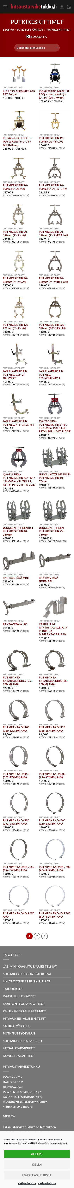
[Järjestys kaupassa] (36, 47)
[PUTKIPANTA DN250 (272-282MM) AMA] (19, 803)
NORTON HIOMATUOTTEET (24, 1003)
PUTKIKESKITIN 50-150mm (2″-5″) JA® (15, 233)
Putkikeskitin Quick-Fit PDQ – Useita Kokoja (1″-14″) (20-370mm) (54, 94)
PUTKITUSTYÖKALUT (30, 29)
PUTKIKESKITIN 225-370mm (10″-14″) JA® (52, 326)
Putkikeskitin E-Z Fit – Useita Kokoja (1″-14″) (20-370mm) (17, 141)
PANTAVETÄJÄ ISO (15, 624)
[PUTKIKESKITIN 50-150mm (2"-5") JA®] (19, 214)
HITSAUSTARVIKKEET (19, 1048)
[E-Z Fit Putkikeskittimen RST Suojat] (19, 73)
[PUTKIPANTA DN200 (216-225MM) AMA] (55, 756)
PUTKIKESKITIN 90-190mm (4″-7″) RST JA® (54, 280)
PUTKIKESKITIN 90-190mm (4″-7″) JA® (15, 280)
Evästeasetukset (37, 1175)
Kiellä (37, 1164)
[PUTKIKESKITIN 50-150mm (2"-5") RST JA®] (55, 214)
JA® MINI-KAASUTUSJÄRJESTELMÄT (30, 966)
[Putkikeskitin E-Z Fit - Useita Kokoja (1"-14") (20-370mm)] (19, 121)
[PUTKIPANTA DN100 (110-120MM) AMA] (19, 710)
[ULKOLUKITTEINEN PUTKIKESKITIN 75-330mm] (55, 510)
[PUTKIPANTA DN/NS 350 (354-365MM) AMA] (19, 849)
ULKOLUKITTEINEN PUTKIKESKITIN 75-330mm (51, 531)
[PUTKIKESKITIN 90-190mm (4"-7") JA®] (19, 261)
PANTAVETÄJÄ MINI (16, 577)
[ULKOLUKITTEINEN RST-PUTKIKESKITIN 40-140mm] (19, 510)
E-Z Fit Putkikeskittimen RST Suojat (19, 92)
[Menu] (5, 6)
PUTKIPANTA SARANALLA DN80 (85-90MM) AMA (53, 681)
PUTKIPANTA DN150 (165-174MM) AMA (16, 775)
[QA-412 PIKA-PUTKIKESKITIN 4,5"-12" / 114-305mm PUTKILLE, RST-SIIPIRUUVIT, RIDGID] (19, 457)
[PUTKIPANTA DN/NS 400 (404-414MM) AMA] (55, 849)
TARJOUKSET (13, 989)
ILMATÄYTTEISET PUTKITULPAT (26, 981)
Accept (37, 1154)
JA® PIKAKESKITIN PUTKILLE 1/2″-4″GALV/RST (51, 375)
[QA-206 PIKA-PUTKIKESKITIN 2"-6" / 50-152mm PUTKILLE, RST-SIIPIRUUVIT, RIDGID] (55, 404)
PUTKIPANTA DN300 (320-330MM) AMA (52, 822)
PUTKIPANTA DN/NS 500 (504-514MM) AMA (54, 915)
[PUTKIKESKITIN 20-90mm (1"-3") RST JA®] (55, 168)
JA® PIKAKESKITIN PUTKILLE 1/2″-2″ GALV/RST (15, 375)
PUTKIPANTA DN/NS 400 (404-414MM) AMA (54, 868)
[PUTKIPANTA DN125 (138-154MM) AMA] (55, 710)
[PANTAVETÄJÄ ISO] (19, 607)
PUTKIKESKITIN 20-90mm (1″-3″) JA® (15, 187)
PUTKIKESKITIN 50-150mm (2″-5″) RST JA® (54, 233)
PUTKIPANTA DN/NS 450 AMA (18, 915)
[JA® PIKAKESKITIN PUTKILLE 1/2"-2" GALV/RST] (19, 354)
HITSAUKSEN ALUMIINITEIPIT (24, 1018)
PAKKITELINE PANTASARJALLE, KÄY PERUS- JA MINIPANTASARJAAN (53, 629)
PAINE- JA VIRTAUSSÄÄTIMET (24, 1011)
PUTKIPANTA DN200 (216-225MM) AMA (52, 775)
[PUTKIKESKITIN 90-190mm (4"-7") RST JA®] (55, 261)
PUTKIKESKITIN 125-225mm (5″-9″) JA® (16, 326)
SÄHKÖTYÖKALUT (17, 1026)
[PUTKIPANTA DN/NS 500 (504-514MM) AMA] (55, 896)
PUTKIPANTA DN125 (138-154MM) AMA (52, 729)
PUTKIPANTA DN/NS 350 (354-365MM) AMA (18, 868)
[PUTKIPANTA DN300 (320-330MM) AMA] (55, 803)
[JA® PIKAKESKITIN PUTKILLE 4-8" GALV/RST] (19, 404)
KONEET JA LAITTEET (19, 1055)
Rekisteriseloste (27, 1183)
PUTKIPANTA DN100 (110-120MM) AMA (16, 729)
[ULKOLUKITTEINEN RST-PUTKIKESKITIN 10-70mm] (55, 457)
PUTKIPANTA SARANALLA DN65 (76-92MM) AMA (17, 681)
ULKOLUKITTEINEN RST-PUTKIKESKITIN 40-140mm (18, 531)
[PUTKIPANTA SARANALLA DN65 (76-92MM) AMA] (19, 660)
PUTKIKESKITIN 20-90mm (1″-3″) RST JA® (53, 187)
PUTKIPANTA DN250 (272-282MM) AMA (16, 822)
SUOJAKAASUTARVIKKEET (22, 1041)
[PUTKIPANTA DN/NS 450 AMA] (19, 896)
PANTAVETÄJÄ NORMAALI (48, 579)
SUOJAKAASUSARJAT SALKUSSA (27, 974)
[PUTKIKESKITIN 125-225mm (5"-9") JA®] (19, 307)
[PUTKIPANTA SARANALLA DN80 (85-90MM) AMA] (55, 660)
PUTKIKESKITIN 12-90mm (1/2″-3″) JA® (51, 140)
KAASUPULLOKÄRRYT (19, 996)
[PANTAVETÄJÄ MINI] (19, 560)
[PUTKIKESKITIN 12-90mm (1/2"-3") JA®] (55, 121)
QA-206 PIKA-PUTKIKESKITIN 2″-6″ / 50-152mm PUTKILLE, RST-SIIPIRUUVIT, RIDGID (55, 426)
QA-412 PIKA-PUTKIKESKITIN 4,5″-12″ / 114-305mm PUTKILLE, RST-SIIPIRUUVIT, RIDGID (19, 479)
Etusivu (8, 29)
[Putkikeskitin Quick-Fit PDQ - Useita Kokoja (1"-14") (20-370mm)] (55, 73)
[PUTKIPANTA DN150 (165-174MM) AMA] (19, 756)
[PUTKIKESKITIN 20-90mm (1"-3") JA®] (19, 168)
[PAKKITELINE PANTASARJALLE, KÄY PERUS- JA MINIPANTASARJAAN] (55, 607)
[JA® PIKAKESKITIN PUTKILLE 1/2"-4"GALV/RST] (55, 354)
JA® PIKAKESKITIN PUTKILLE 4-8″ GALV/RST (19, 423)
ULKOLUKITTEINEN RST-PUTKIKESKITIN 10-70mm (55, 478)
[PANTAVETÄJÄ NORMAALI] (55, 560)
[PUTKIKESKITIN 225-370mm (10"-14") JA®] (55, 307)
